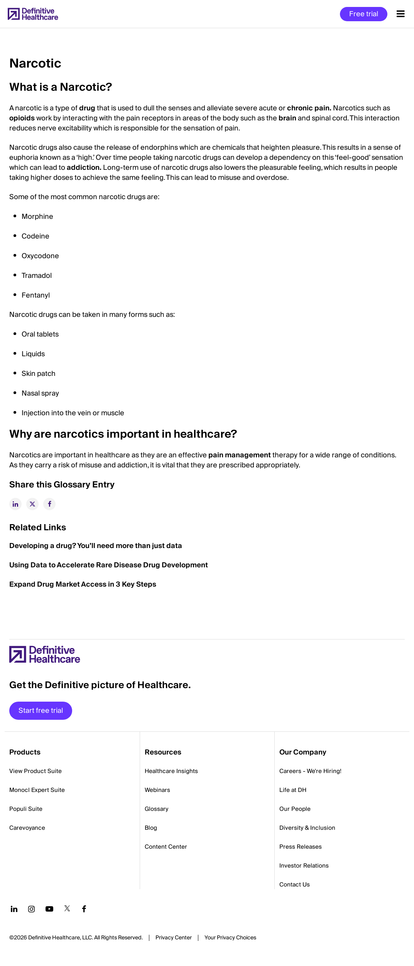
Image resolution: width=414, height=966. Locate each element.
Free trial (363, 14)
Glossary (156, 809)
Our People (295, 809)
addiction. (84, 168)
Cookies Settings (230, 938)
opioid (20, 118)
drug (87, 108)
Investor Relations (304, 865)
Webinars (157, 790)
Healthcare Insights (171, 771)
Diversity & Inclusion (307, 828)
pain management (239, 455)
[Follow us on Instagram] (31, 909)
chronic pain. (309, 108)
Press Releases (300, 847)
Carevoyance (27, 828)
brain (287, 118)
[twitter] (32, 504)
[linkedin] (15, 504)
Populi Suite (25, 809)
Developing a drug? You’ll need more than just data (95, 546)
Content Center (166, 847)
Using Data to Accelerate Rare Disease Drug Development (108, 565)
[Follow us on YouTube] (49, 909)
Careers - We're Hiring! (310, 771)
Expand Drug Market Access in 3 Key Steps (82, 584)
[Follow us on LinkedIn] (14, 909)
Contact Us (294, 884)
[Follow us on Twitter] (67, 909)
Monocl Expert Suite (37, 790)
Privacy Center (173, 938)
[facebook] (49, 504)
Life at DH (292, 790)
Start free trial (41, 711)
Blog (151, 828)
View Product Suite (35, 771)
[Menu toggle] (400, 14)
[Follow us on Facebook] (84, 909)
